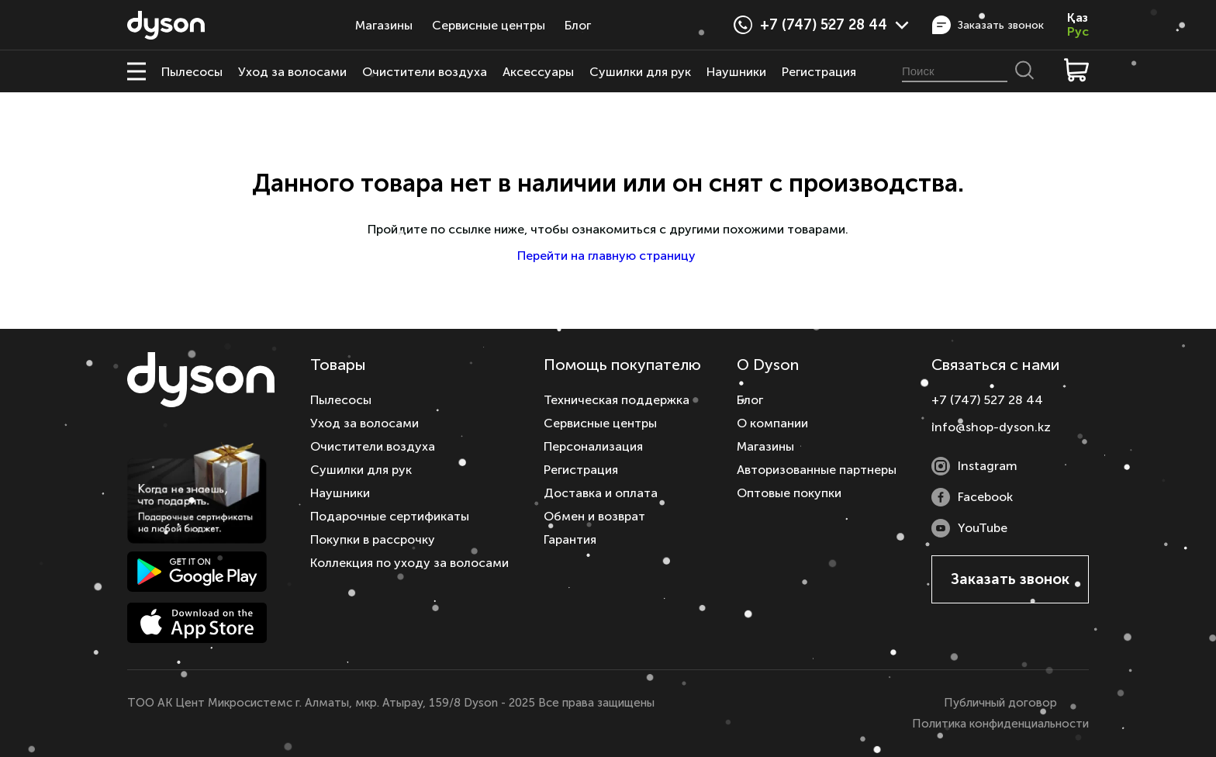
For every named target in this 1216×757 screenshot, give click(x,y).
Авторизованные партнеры (816, 469)
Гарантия (570, 539)
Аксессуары (538, 71)
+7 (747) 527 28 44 (834, 24)
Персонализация (593, 446)
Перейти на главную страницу (608, 255)
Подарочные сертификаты (389, 516)
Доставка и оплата (601, 493)
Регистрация (819, 71)
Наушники (736, 71)
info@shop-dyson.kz (991, 427)
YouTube (969, 528)
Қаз (1077, 18)
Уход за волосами (292, 71)
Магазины (384, 25)
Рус (1078, 32)
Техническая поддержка (616, 399)
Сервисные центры (488, 25)
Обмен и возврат (594, 516)
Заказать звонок (988, 25)
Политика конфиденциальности (1000, 724)
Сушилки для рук (640, 71)
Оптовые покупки (789, 493)
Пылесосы (192, 71)
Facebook (972, 497)
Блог (578, 25)
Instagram (974, 466)
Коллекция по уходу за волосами (409, 562)
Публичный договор (1000, 703)
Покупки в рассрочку (372, 539)
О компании (772, 423)
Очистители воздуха (424, 71)
